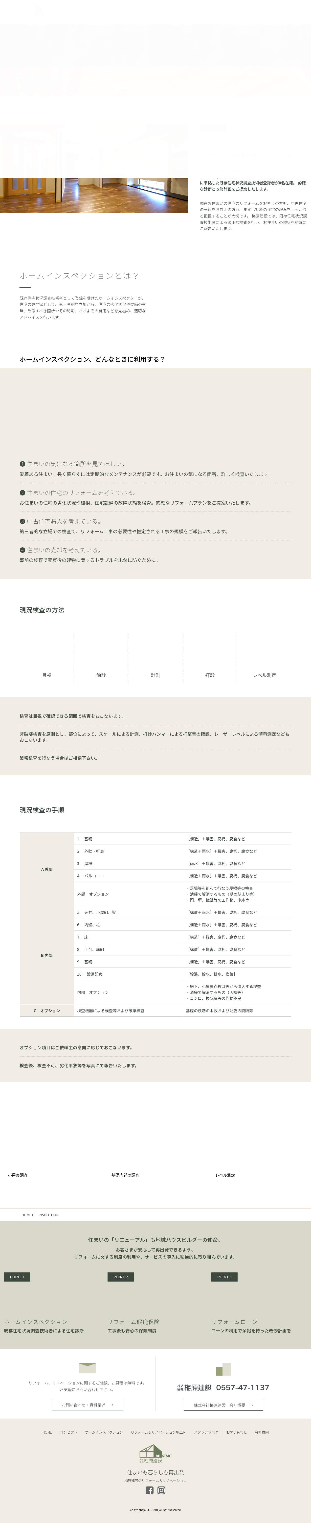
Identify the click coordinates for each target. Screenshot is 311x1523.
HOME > (28, 1214)
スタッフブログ (206, 1432)
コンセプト (68, 1432)
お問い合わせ (236, 1432)
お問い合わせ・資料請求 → (87, 1405)
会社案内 (262, 1432)
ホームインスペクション (104, 1432)
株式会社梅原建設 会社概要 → (223, 1405)
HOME (47, 1432)
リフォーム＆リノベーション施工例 (158, 1432)
